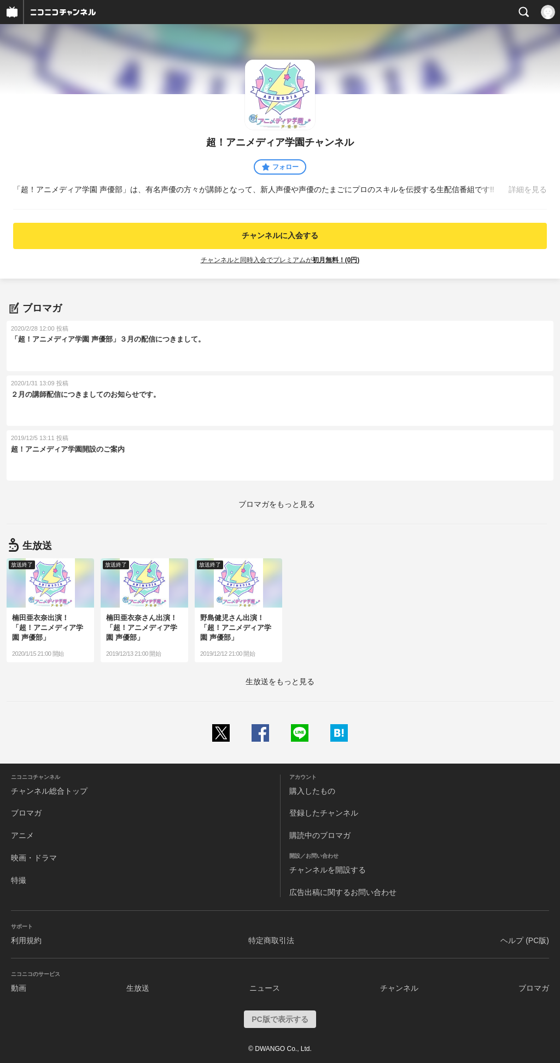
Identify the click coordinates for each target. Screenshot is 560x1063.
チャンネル (399, 988)
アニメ (22, 835)
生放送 (137, 988)
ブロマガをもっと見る (276, 504)
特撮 (18, 880)
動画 (18, 988)
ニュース (264, 988)
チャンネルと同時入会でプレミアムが (280, 260)
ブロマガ (26, 812)
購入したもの (312, 791)
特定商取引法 (271, 940)
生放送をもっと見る (280, 681)
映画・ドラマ (34, 857)
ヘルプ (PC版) (524, 940)
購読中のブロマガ (320, 835)
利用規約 (26, 940)
